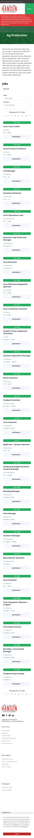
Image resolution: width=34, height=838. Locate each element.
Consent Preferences (17, 721)
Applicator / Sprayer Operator (16, 444)
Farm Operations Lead (13, 215)
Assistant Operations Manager (17, 355)
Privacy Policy (6, 721)
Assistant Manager (11, 535)
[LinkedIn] (13, 716)
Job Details (17, 137)
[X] (9, 716)
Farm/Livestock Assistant (14, 148)
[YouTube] (3, 716)
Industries (6, 102)
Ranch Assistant (10, 378)
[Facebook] (6, 716)
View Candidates (7, 790)
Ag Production (6, 741)
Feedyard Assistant (11, 400)
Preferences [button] (25, 826)
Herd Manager (9, 513)
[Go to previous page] (4, 115)
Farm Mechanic (10, 262)
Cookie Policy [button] (16, 824)
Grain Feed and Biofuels (9, 738)
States (5, 95)
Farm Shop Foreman (12, 627)
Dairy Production (7, 743)
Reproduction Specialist (13, 558)
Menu (29, 9)
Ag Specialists (6, 730)
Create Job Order (7, 787)
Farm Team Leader (11, 126)
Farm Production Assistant (15, 309)
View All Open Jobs (7, 759)
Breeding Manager (11, 491)
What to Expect (6, 767)
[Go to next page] (30, 115)
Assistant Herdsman (12, 193)
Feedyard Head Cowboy (13, 673)
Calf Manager (9, 171)
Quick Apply (5, 764)
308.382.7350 (5, 24)
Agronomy (5, 733)
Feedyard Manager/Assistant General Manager (16, 467)
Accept (17, 834)
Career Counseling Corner (9, 761)
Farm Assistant (10, 422)
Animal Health (6, 735)
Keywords (6, 89)
